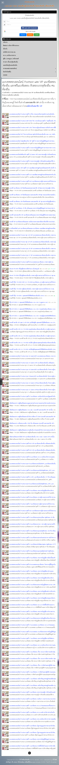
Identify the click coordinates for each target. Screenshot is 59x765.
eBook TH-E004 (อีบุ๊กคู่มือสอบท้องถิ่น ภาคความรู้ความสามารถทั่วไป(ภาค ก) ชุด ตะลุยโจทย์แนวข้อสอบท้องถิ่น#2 (33, 276)
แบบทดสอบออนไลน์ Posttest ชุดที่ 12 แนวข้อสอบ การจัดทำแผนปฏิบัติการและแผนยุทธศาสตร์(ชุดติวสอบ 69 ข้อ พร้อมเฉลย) (32, 673)
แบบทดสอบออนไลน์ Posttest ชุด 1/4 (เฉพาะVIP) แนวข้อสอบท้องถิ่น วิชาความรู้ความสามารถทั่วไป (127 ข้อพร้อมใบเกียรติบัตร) (33, 370)
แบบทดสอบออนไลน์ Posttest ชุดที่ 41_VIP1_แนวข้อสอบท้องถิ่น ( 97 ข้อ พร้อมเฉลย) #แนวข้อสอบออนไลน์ (32, 478)
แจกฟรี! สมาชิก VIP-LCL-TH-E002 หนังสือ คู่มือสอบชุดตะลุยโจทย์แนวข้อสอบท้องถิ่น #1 (32, 344)
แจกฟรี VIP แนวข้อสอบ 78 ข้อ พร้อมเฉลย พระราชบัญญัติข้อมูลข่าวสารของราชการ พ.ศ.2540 (32, 209)
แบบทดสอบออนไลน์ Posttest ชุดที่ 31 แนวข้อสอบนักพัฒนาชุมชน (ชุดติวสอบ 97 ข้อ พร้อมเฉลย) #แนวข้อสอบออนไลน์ (32, 545)
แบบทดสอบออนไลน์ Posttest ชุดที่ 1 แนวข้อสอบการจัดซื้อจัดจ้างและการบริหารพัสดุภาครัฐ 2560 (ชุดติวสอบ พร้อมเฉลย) (32, 747)
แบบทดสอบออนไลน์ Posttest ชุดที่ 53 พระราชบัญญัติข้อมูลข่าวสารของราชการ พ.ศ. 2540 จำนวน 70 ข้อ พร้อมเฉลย (32, 149)
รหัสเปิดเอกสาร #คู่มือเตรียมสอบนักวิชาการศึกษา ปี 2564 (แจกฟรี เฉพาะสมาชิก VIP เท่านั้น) (32, 417)
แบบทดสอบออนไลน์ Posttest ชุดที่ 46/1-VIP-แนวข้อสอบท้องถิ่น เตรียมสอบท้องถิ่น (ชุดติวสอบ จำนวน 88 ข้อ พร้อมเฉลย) (32, 444)
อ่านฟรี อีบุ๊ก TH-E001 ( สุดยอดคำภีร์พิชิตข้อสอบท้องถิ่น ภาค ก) (26, 295)
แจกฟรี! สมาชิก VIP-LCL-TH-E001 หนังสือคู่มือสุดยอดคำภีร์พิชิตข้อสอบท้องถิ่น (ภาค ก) (32, 350)
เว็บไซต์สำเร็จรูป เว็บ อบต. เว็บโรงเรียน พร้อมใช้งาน (31, 760)
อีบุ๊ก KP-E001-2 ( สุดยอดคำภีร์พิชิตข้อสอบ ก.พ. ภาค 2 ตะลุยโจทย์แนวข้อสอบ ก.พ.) (32, 309)
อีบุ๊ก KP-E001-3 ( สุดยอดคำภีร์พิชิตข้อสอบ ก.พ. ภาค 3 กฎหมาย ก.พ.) (28, 302)
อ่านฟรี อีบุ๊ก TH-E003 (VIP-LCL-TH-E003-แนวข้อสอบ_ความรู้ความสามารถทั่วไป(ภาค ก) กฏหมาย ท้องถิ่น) (32, 283)
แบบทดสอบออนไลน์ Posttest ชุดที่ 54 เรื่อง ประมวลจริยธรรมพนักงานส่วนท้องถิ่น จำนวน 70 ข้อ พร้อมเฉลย (31, 115)
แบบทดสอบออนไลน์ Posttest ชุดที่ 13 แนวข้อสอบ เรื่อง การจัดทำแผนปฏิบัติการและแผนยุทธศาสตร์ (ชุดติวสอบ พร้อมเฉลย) (32, 666)
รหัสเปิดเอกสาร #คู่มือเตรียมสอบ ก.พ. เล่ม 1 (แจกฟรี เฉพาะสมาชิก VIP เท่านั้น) (31, 410)
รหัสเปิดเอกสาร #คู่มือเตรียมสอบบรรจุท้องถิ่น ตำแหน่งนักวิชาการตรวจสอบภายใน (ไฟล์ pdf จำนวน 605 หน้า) (33, 431)
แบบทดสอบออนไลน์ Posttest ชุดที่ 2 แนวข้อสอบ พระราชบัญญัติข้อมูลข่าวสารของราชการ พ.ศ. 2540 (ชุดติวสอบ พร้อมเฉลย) (32, 740)
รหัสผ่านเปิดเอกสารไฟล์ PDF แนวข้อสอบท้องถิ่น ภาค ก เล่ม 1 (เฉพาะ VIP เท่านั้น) (31, 437)
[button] (29, 31)
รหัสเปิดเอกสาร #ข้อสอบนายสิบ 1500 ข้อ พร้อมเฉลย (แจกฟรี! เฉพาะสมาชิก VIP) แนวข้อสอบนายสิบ (31, 424)
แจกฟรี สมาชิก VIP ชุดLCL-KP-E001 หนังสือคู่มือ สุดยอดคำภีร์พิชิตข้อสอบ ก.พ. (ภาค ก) (32, 323)
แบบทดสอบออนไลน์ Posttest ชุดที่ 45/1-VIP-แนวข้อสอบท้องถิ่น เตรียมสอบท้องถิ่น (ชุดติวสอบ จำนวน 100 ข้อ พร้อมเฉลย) (32, 451)
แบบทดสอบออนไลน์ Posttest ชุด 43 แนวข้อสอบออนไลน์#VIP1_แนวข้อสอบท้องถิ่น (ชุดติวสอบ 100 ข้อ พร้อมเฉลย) (32, 465)
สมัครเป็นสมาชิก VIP (34, 106)
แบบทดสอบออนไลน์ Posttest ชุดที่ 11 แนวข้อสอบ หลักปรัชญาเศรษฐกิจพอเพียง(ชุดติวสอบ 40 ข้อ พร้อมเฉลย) (32, 680)
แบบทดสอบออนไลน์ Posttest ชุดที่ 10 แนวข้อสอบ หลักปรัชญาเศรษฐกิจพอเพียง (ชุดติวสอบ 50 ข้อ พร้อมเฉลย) (32, 686)
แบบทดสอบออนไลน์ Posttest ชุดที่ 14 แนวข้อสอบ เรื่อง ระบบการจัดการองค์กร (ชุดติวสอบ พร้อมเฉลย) (32, 659)
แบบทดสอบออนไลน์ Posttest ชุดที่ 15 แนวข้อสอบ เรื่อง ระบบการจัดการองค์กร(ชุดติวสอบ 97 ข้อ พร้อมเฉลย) (33, 653)
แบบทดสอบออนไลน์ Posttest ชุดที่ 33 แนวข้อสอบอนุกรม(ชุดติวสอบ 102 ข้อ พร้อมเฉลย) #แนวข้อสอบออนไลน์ (32, 532)
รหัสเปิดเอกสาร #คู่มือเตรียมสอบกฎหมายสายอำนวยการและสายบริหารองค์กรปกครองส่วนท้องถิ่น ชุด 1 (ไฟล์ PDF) (32, 404)
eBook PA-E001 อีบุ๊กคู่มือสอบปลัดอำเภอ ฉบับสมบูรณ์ (24, 269)
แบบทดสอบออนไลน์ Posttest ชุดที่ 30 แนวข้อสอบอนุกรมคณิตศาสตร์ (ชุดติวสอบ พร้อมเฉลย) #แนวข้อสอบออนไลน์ (31, 552)
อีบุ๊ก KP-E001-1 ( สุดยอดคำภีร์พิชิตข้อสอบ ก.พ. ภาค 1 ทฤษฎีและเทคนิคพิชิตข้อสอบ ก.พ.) (32, 317)
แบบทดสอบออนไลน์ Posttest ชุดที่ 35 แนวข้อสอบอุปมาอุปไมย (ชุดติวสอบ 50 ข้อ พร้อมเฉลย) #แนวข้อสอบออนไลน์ (31, 518)
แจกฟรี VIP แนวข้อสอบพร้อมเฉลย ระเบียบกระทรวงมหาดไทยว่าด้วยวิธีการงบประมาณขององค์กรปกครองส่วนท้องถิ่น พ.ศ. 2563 (32, 223)
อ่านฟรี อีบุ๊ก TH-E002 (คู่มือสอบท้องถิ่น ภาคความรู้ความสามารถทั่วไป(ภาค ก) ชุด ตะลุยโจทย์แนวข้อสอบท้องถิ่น (31, 290)
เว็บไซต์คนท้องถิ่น (24, 759)
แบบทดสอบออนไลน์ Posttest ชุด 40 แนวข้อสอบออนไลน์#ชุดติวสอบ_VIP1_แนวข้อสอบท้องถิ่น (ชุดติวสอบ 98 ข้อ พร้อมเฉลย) (31, 485)
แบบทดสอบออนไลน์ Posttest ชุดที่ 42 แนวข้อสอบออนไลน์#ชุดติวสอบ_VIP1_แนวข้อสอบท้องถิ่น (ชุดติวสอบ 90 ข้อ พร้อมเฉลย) (32, 471)
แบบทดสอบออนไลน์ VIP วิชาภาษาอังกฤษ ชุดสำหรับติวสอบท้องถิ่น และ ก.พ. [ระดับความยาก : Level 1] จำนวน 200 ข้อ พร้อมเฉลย (32, 135)
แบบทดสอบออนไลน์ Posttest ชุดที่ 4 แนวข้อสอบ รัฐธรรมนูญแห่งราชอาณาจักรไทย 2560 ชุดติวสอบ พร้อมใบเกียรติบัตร (32, 727)
